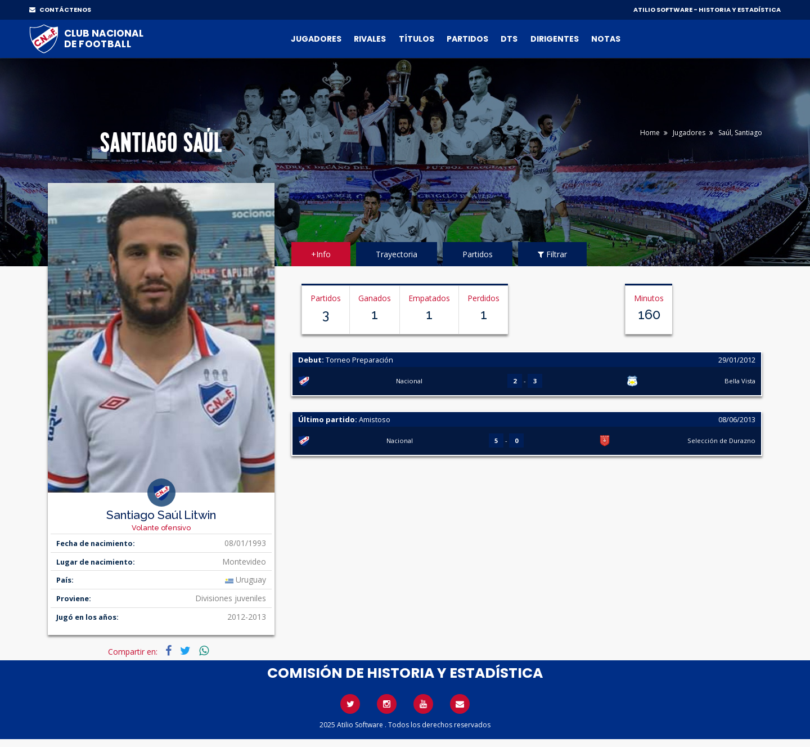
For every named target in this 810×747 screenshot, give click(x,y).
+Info (321, 254)
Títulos (416, 38)
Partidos (467, 38)
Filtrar (552, 254)
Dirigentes (554, 38)
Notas (605, 38)
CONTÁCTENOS (60, 9)
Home (650, 132)
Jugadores (316, 38)
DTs (509, 38)
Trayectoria (396, 254)
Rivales (370, 38)
